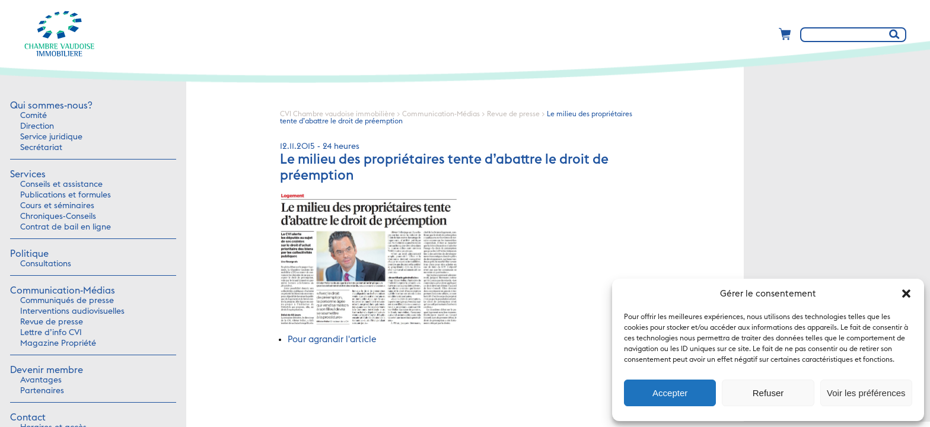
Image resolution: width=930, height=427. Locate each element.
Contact (28, 417)
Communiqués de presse (67, 301)
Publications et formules (65, 195)
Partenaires (42, 391)
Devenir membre (46, 370)
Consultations (45, 264)
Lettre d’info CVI (51, 333)
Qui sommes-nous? (51, 105)
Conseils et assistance (61, 184)
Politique (29, 254)
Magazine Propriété (58, 343)
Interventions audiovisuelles (72, 311)
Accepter (669, 393)
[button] (906, 293)
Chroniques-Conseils (58, 216)
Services (28, 174)
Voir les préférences (866, 393)
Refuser (768, 393)
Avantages (41, 380)
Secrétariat (41, 148)
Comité (33, 115)
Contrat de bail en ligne (65, 227)
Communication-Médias (62, 290)
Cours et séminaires (57, 206)
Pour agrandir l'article (332, 339)
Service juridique (51, 137)
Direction (37, 126)
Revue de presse (51, 322)
